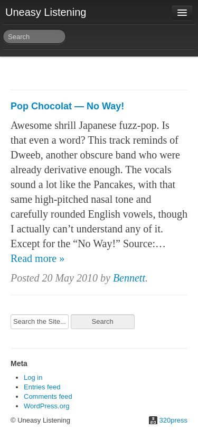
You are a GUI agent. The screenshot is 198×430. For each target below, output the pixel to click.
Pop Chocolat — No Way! (67, 106)
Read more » (37, 258)
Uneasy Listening (45, 12)
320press (173, 420)
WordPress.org (46, 406)
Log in (33, 377)
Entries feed (42, 387)
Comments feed (48, 396)
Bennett (129, 278)
